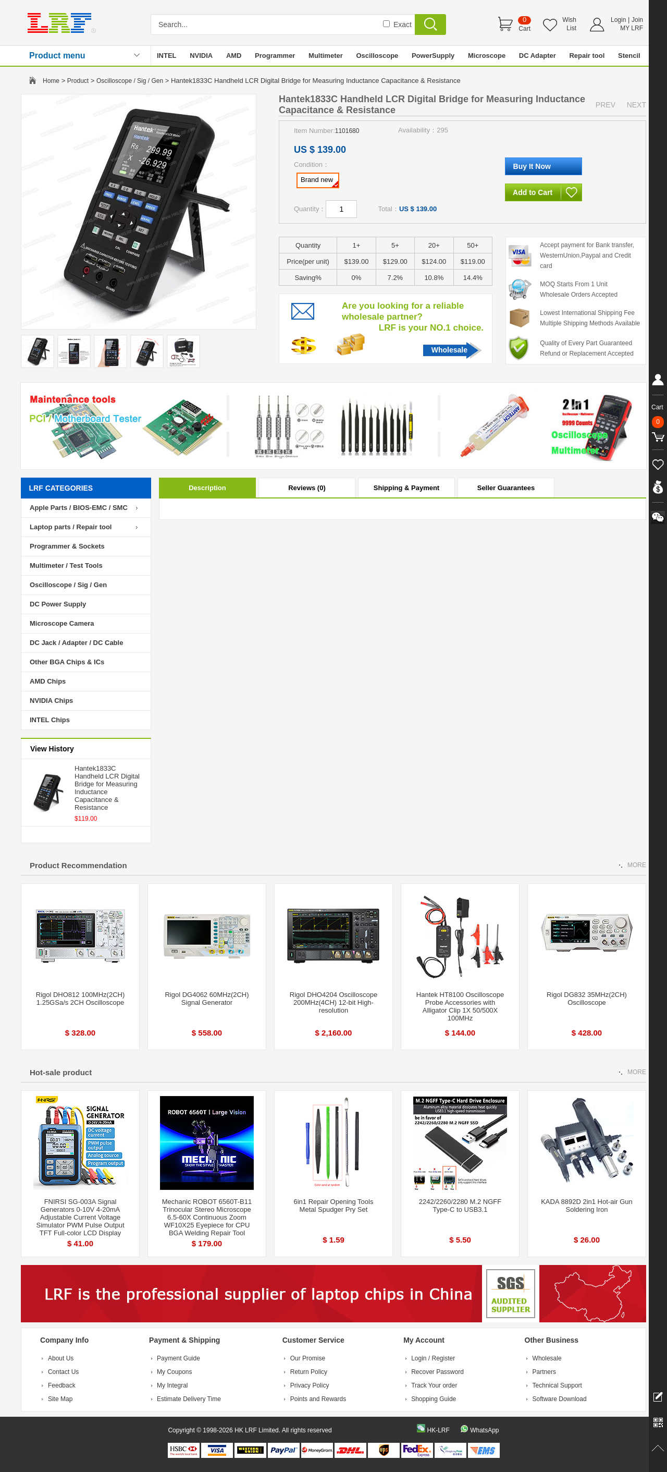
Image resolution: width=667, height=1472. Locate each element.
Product (78, 80)
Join (637, 19)
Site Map (60, 1399)
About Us (60, 1358)
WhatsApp (484, 1430)
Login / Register (433, 1358)
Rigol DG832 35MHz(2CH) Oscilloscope (587, 998)
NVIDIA (201, 55)
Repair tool (586, 55)
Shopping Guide (433, 1399)
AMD (234, 55)
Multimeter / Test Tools (66, 565)
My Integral (172, 1385)
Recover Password (437, 1372)
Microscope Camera (62, 623)
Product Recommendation (78, 865)
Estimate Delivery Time (189, 1399)
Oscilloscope (377, 55)
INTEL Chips (50, 720)
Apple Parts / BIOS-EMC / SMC (79, 508)
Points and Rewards (318, 1399)
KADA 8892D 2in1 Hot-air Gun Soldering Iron (587, 1205)
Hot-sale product (61, 1072)
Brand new (319, 181)
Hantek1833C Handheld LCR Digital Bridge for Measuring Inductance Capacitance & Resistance (107, 787)
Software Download (560, 1399)
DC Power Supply (58, 604)
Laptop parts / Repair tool (71, 527)
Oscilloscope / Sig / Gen (129, 80)
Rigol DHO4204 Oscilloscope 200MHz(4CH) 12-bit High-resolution (333, 1002)
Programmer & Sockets (67, 546)
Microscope (486, 55)
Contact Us (63, 1372)
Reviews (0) (307, 488)
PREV (605, 105)
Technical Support (557, 1385)
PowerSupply (433, 55)
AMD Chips (48, 681)
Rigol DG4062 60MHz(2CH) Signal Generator (207, 998)
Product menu (57, 55)
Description (207, 488)
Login (618, 19)
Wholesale (449, 350)
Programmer (275, 55)
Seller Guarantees (506, 488)
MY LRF (631, 28)
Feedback (62, 1385)
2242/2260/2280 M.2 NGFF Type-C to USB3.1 (460, 1205)
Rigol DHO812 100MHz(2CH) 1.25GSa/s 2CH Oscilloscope (80, 998)
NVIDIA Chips (51, 700)
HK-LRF (438, 1430)
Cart (524, 28)
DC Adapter (537, 55)
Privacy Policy (309, 1385)
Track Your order (434, 1385)
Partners (544, 1372)
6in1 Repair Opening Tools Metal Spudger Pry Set (334, 1205)
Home (51, 80)
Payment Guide (178, 1358)
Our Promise (307, 1358)
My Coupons (174, 1372)
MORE (636, 865)
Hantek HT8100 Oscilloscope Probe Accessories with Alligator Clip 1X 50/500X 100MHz (460, 1006)
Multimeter (325, 55)
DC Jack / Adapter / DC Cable (76, 643)
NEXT (636, 105)
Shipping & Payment (406, 488)
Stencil (629, 55)
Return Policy (308, 1372)
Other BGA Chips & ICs (67, 662)
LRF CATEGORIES (61, 488)
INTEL (167, 55)
